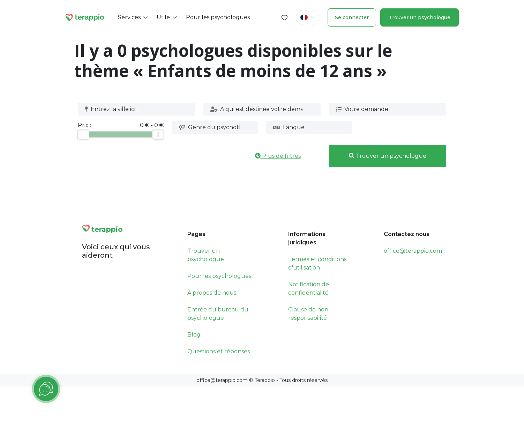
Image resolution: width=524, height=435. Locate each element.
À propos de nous (211, 292)
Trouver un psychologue (419, 17)
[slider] (83, 134)
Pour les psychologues (219, 276)
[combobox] (134, 109)
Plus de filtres (278, 156)
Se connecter (352, 17)
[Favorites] (284, 17)
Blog (194, 334)
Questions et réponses (218, 351)
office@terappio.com (413, 251)
